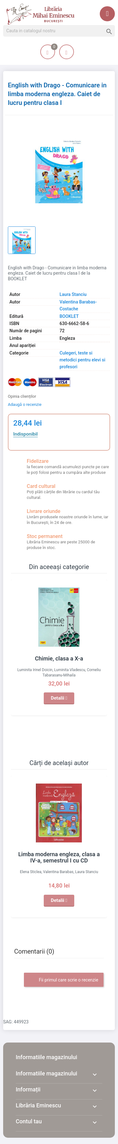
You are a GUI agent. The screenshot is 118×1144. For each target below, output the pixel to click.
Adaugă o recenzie (25, 404)
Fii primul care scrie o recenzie (63, 980)
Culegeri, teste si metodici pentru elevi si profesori (82, 360)
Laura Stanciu (73, 294)
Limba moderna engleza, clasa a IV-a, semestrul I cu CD (59, 857)
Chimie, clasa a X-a (59, 658)
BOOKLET (69, 316)
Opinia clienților (22, 396)
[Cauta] (59, 31)
